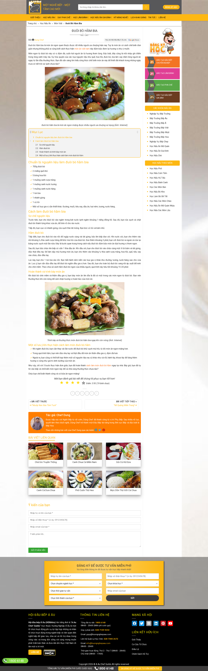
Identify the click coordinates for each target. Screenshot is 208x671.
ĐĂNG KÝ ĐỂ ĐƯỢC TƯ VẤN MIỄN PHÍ (140, 668)
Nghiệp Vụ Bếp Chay (159, 141)
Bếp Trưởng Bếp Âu (158, 118)
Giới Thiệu (35, 17)
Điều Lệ (135, 649)
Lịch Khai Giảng (138, 17)
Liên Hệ (162, 17)
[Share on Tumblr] (92, 393)
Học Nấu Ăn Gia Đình (101, 17)
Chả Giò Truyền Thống (46, 462)
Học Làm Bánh (81, 17)
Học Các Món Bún (158, 187)
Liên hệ (35, 652)
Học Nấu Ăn (49, 17)
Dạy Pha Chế (64, 17)
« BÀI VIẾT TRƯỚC (55, 404)
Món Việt (58, 23)
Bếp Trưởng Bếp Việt (159, 127)
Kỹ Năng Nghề (121, 17)
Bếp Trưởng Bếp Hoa (159, 137)
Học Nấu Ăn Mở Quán (159, 146)
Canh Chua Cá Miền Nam (84, 462)
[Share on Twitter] (77, 393)
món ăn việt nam (82, 48)
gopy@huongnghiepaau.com (98, 634)
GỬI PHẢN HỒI (38, 550)
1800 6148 (104, 668)
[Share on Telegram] (96, 393)
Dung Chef (39, 40)
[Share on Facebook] (72, 393)
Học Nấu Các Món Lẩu (160, 210)
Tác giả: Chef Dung (58, 415)
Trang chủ (32, 23)
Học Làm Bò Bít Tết (158, 196)
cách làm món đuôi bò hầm (98, 365)
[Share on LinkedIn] (87, 393)
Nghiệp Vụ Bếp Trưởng (160, 113)
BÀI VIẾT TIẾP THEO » (111, 404)
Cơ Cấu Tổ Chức (139, 644)
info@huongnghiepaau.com (98, 643)
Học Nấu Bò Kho (157, 191)
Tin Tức (152, 17)
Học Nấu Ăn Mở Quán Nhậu (162, 205)
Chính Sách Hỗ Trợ (140, 654)
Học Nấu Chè (156, 155)
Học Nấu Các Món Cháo (160, 201)
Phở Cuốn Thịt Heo (84, 490)
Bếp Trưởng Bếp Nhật (159, 132)
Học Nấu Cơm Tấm (158, 173)
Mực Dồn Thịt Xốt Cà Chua (123, 490)
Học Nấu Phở (156, 168)
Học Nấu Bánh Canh (159, 182)
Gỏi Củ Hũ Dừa (123, 462)
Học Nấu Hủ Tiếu (157, 178)
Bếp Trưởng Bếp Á (158, 123)
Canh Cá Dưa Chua (46, 490)
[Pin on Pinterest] (82, 393)
